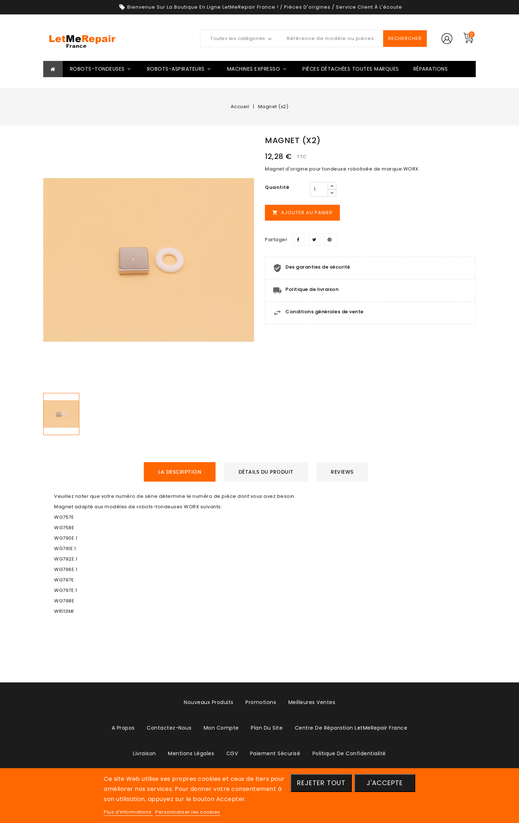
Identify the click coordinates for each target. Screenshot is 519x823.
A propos (123, 727)
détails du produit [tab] (266, 471)
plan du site (267, 727)
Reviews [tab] (342, 471)
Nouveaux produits (209, 702)
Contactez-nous (169, 727)
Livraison (144, 753)
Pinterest (330, 239)
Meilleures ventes (312, 702)
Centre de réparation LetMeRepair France (351, 727)
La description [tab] (179, 471)
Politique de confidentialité (349, 753)
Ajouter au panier (302, 212)
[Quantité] (319, 189)
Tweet (315, 239)
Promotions (260, 702)
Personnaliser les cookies (187, 812)
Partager (299, 239)
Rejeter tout (321, 782)
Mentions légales (191, 753)
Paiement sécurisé (275, 753)
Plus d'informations (128, 812)
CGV (232, 753)
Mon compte (221, 727)
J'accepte (385, 782)
